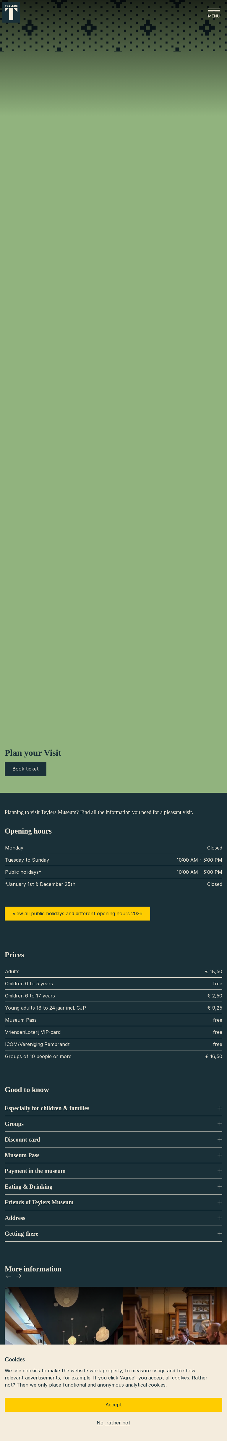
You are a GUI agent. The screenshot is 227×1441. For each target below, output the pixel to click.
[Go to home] (11, 12)
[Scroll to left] (8, 1276)
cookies (180, 1378)
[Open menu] (214, 13)
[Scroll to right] (19, 1276)
